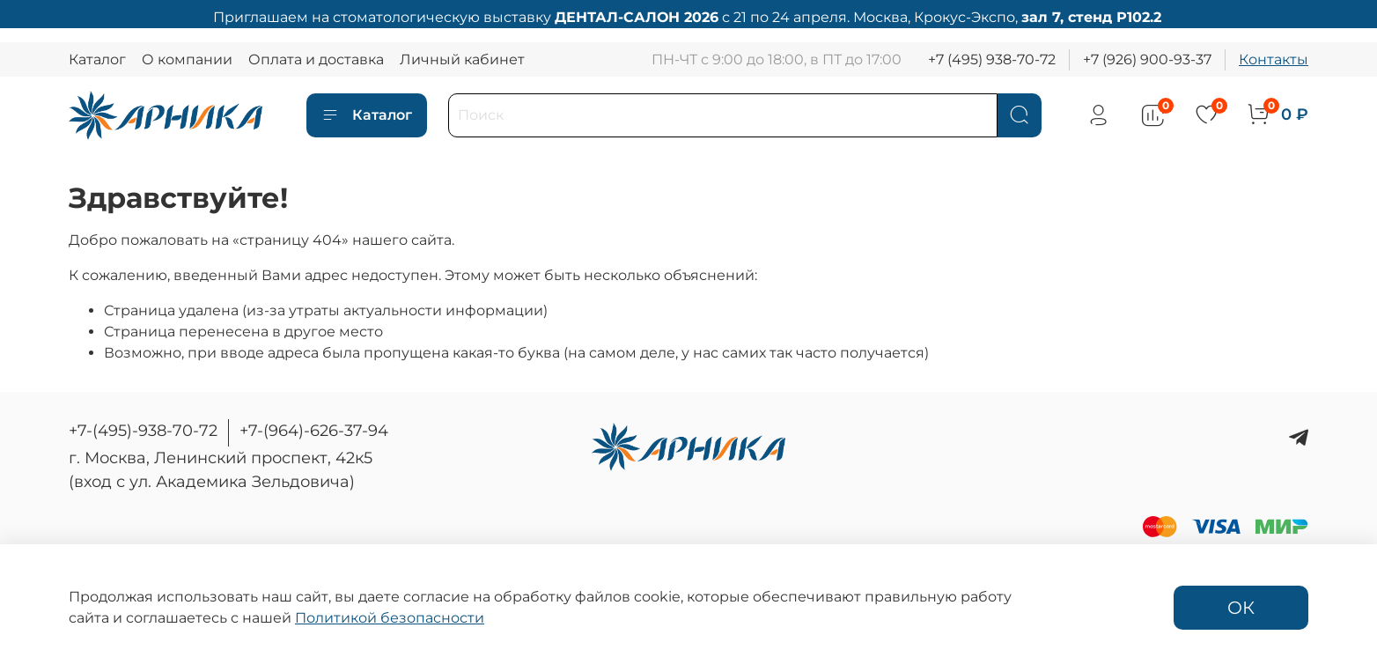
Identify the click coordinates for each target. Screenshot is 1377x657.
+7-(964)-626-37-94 (313, 430)
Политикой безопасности (389, 617)
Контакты (1273, 59)
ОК (1241, 607)
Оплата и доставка (316, 59)
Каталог (97, 59)
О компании (187, 59)
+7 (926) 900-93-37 (1147, 59)
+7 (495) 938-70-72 (992, 59)
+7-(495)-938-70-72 (143, 430)
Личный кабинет (462, 59)
